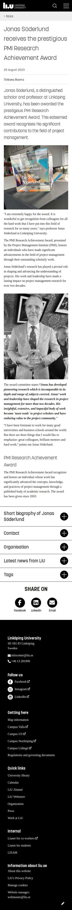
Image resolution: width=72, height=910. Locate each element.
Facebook (17, 682)
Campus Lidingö (18, 748)
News (9, 16)
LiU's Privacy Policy (20, 878)
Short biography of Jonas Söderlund (32, 516)
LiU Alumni (15, 789)
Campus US (15, 734)
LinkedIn (17, 697)
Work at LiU (15, 818)
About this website (19, 871)
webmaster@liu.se (19, 897)
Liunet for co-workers (21, 838)
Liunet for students (19, 845)
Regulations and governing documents (31, 755)
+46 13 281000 (20, 661)
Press (11, 811)
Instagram (17, 689)
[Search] (54, 6)
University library (19, 775)
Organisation (15, 803)
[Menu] (66, 6)
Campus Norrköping (20, 741)
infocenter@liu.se (22, 655)
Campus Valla (16, 726)
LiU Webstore (16, 796)
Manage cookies (18, 885)
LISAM (12, 852)
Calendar (13, 782)
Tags (32, 575)
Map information (18, 719)
